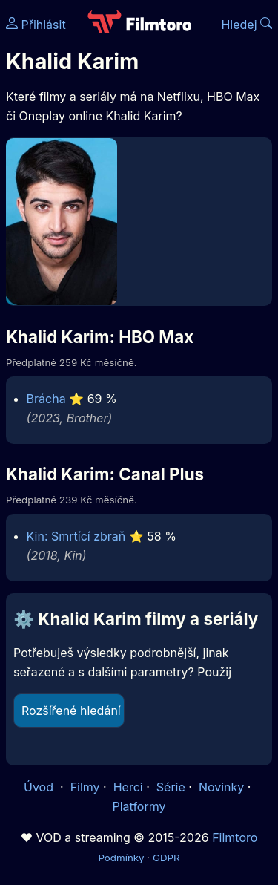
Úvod (40, 787)
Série (170, 787)
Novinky (221, 787)
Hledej (246, 24)
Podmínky (121, 857)
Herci (128, 787)
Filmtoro (234, 837)
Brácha (46, 398)
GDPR (166, 857)
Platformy (138, 806)
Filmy (85, 787)
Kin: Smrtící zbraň (76, 536)
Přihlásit (36, 24)
